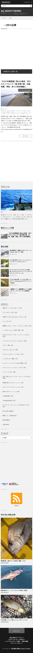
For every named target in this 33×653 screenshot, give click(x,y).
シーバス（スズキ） (8, 372)
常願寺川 (13, 112)
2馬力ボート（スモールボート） (11, 308)
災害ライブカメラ (7, 113)
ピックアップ (19, 112)
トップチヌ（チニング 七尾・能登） (12, 330)
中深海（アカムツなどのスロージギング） (13, 317)
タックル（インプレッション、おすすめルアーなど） (16, 405)
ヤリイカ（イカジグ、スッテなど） (12, 354)
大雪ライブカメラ (16, 110)
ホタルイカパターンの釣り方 (17, 639)
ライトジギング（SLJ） (9, 312)
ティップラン (6, 321)
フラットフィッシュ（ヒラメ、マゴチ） (13, 367)
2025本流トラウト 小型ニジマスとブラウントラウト (14, 620)
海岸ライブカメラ (25, 113)
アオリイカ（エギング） (9, 349)
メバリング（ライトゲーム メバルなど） (13, 341)
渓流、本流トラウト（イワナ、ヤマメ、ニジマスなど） (17, 376)
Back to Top (16, 631)
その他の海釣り (7, 396)
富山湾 (4, 112)
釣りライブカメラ (6, 110)
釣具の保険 (5, 420)
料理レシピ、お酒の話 (8, 415)
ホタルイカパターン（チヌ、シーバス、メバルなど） (16, 334)
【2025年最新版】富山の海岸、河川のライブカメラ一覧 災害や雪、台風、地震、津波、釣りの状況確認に (16, 84)
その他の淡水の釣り (8, 400)
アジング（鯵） (7, 345)
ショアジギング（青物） (9, 358)
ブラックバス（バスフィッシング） (12, 387)
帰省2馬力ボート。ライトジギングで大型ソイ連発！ (14, 590)
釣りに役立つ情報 (26, 90)
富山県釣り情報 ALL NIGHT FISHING (21, 648)
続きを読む (26, 136)
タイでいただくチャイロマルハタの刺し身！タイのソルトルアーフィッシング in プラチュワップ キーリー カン (21, 271)
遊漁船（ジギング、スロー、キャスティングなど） (16, 325)
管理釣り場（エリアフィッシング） (12, 382)
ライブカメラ (24, 110)
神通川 (8, 112)
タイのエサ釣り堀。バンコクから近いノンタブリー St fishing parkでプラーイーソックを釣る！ (21, 281)
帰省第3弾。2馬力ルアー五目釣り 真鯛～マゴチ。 (14, 561)
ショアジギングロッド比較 (12, 641)
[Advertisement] (16, 47)
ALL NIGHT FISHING (11, 11)
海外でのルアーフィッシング (10, 391)
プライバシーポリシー (16, 643)
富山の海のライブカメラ (16, 637)
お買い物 (5, 424)
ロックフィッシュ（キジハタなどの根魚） (13, 363)
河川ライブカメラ (16, 113)
